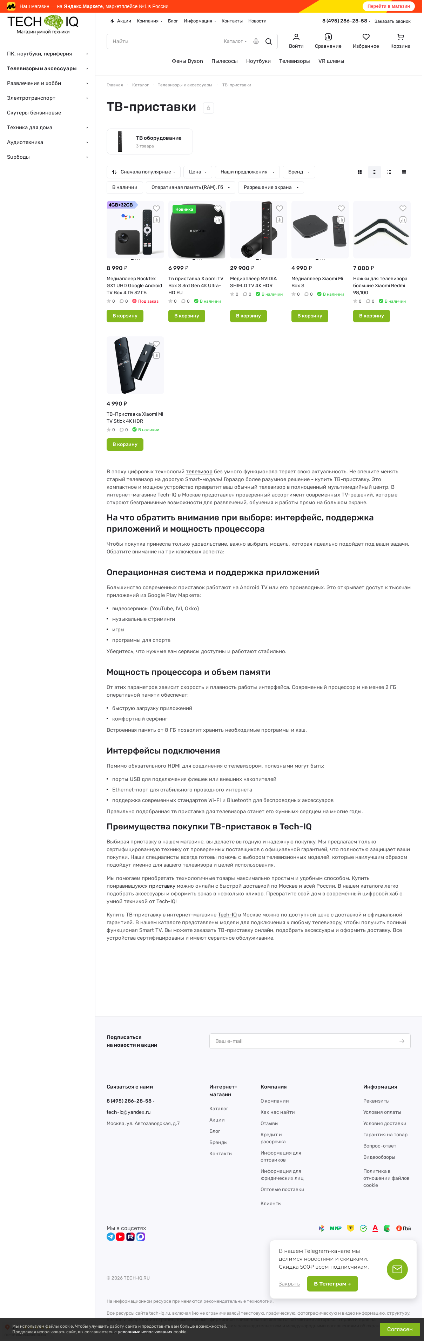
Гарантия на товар (385, 1135)
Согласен (400, 1329)
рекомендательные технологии (237, 1301)
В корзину (125, 316)
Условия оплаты (382, 1112)
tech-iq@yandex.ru (128, 1112)
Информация (380, 1087)
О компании (275, 1101)
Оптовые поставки (282, 1189)
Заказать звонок (393, 21)
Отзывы (269, 1123)
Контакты (221, 1154)
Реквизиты (376, 1101)
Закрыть (289, 1284)
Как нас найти (278, 1112)
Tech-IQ (227, 915)
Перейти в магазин (389, 6)
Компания (274, 1087)
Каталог (218, 1109)
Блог (214, 1131)
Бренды (218, 1142)
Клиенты (271, 1204)
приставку (162, 886)
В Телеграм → (332, 1283)
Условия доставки (384, 1123)
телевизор (199, 471)
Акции (217, 1120)
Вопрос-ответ (379, 1146)
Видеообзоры (379, 1157)
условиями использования (145, 1331)
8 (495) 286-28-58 (344, 21)
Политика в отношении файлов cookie (386, 1178)
